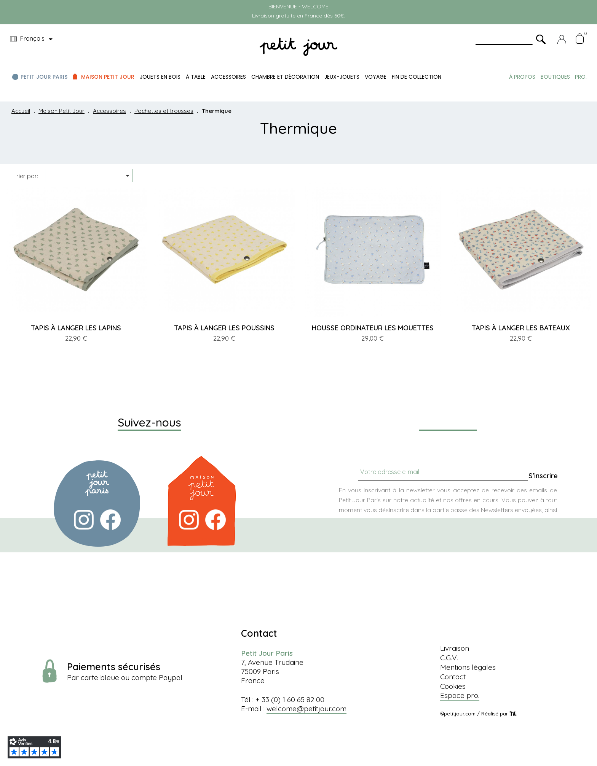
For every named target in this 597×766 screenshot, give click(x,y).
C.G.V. (449, 657)
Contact (453, 676)
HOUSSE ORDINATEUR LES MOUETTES (373, 328)
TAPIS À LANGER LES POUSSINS (224, 328)
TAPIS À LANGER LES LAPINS (76, 328)
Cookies (453, 686)
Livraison (454, 648)
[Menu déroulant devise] (32, 39)
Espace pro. (459, 695)
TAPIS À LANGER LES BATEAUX (521, 328)
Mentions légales (468, 667)
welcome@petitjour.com (306, 708)
